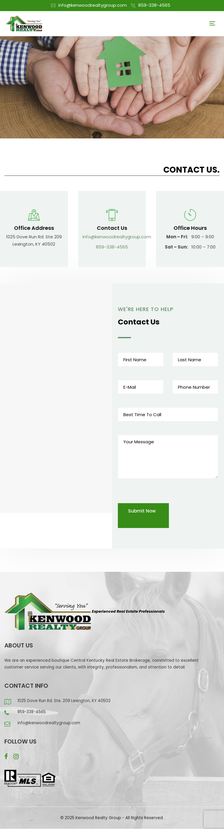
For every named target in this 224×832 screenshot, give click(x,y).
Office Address (34, 228)
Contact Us (112, 228)
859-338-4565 (154, 5)
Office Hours (190, 228)
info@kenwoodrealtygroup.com (92, 5)
